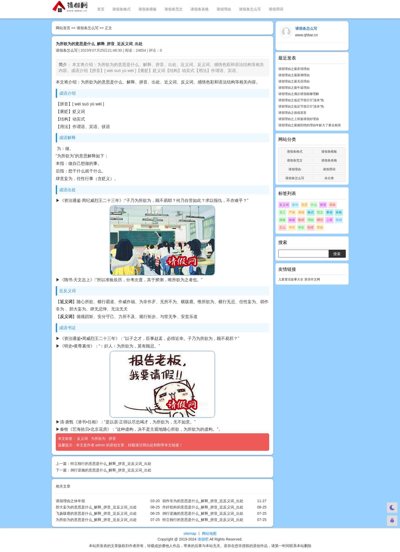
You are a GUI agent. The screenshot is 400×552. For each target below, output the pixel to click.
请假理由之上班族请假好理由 (298, 119)
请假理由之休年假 (70, 501)
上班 (329, 220)
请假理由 (224, 9)
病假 (292, 220)
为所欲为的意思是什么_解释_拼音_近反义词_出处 (96, 520)
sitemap (189, 533)
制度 (310, 227)
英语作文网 (312, 279)
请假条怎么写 (250, 9)
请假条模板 (147, 9)
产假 (292, 212)
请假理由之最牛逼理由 (294, 87)
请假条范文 (173, 9)
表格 (339, 212)
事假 (329, 212)
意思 (304, 205)
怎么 (282, 227)
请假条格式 (121, 9)
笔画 (339, 220)
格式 (310, 212)
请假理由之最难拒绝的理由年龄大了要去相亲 (309, 125)
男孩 (320, 227)
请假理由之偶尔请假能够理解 (298, 94)
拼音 (113, 438)
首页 (100, 9)
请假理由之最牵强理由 (294, 69)
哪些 (320, 220)
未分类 (329, 178)
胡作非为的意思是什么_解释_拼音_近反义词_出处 (202, 501)
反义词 (83, 438)
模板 (282, 220)
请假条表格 (199, 9)
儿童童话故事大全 (290, 279)
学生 (301, 227)
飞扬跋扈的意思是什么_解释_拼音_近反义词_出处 (96, 513)
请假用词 (276, 9)
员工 (282, 212)
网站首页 (63, 28)
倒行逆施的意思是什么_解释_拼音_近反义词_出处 (110, 470)
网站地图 (209, 533)
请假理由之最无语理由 (294, 81)
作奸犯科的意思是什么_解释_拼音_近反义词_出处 (202, 507)
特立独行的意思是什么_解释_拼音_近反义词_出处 (110, 463)
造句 (295, 205)
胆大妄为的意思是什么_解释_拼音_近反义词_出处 (96, 507)
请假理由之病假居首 (292, 113)
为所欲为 (99, 438)
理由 (310, 220)
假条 (332, 205)
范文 (320, 212)
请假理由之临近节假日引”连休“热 (301, 100)
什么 (314, 205)
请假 (301, 212)
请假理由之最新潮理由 (294, 75)
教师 (301, 220)
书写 (292, 227)
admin (100, 445)
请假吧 (203, 539)
